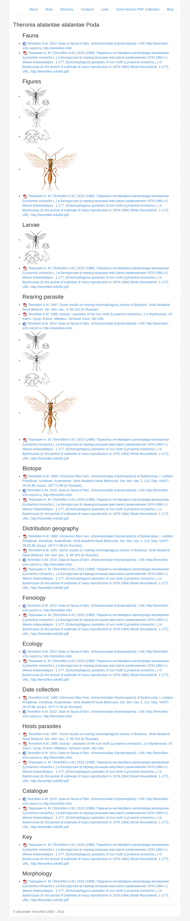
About (33, 9)
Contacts (87, 9)
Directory (66, 9)
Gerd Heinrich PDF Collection (137, 9)
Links (105, 9)
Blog (170, 9)
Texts (49, 9)
